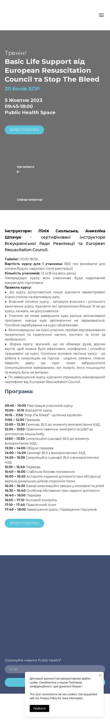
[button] (24, 129)
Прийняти (39, 708)
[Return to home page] (12, 15)
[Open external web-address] (32, 180)
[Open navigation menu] (101, 15)
